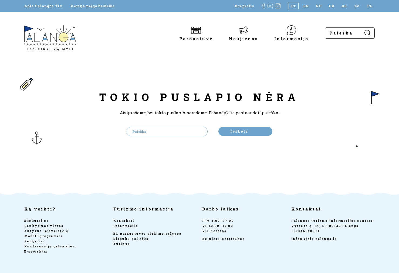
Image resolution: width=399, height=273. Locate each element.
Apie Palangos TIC (43, 6)
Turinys (121, 244)
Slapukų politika (131, 239)
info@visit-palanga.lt (314, 239)
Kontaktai (123, 221)
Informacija (291, 38)
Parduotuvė (196, 38)
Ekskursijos (36, 221)
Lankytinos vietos (43, 226)
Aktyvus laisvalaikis (46, 231)
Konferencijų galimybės (49, 246)
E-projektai (36, 251)
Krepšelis (244, 6)
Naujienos (243, 38)
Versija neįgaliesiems (92, 6)
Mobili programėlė (43, 236)
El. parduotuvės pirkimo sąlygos (147, 234)
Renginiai (34, 241)
